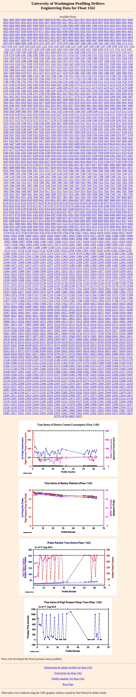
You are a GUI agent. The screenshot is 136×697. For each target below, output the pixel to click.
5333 (82, 135)
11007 (50, 241)
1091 (100, 43)
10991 (115, 238)
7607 (29, 191)
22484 (86, 383)
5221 (5, 126)
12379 (79, 253)
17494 (21, 300)
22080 (6, 377)
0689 (71, 34)
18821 (64, 318)
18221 (122, 306)
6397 (47, 158)
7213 (5, 179)
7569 (23, 188)
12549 (64, 268)
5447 (11, 144)
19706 (71, 333)
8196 (5, 209)
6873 (82, 164)
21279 (42, 360)
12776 (108, 286)
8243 (29, 212)
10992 (122, 238)
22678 (129, 386)
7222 (47, 179)
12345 (56, 250)
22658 (115, 386)
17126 (28, 294)
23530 (13, 407)
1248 (76, 52)
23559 (42, 407)
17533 (35, 300)
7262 (112, 179)
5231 (65, 126)
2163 (35, 84)
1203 (47, 52)
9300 (35, 226)
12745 (100, 283)
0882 (82, 40)
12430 (93, 259)
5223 (17, 126)
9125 (65, 223)
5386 (35, 138)
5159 (71, 117)
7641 (112, 191)
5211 (82, 123)
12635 (100, 274)
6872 (77, 164)
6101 (89, 147)
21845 (129, 368)
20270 (42, 345)
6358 (94, 155)
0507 (88, 28)
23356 (93, 401)
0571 (41, 31)
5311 (94, 132)
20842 (100, 354)
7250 (59, 179)
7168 (53, 176)
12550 (71, 268)
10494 (129, 235)
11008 (57, 241)
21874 (42, 371)
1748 (53, 75)
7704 (112, 194)
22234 (28, 380)
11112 (128, 247)
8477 (82, 218)
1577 (77, 67)
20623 (108, 351)
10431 (85, 232)
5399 (94, 138)
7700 (106, 194)
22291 (108, 380)
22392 (13, 383)
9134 (71, 223)
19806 (129, 333)
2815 (77, 93)
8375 (11, 215)
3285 (118, 96)
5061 (88, 105)
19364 (129, 327)
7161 (23, 176)
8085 (100, 200)
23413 (6, 404)
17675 (108, 300)
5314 (100, 132)
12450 (35, 262)
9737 (106, 229)
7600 (124, 188)
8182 (82, 206)
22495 (93, 383)
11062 (21, 244)
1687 (112, 73)
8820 (65, 221)
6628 (130, 158)
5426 (94, 141)
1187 (129, 49)
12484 (100, 265)
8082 (94, 200)
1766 (29, 78)
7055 (17, 170)
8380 (23, 215)
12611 (57, 271)
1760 (124, 75)
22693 (13, 389)
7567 (11, 188)
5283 (112, 129)
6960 (94, 167)
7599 (118, 188)
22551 (21, 386)
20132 (13, 342)
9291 (11, 226)
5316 (112, 132)
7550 (88, 185)
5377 (124, 135)
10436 (114, 232)
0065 (17, 25)
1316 (71, 55)
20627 (115, 351)
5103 (59, 111)
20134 (21, 342)
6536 (106, 158)
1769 (47, 78)
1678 (65, 73)
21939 (6, 374)
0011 (59, 19)
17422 (86, 297)
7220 (35, 179)
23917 (13, 413)
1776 (65, 78)
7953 (88, 197)
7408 (94, 182)
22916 (21, 395)
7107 (35, 173)
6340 (47, 155)
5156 (53, 117)
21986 (71, 374)
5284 (118, 129)
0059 (112, 22)
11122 (35, 250)
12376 (57, 253)
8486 (118, 218)
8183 (88, 206)
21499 (122, 363)
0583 (59, 31)
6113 (106, 147)
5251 (53, 129)
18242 (6, 309)
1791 (23, 81)
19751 (115, 333)
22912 (13, 395)
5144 (23, 117)
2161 (23, 84)
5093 (12, 111)
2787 (112, 90)
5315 (106, 132)
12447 (13, 262)
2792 (11, 93)
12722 (122, 280)
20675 (35, 354)
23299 (57, 401)
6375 (124, 155)
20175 (93, 342)
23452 (42, 404)
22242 (35, 380)
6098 (77, 147)
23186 (21, 401)
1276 (124, 52)
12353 (63, 250)
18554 (93, 312)
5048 (23, 105)
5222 (11, 126)
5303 (47, 132)
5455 (53, 144)
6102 (94, 147)
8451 (29, 218)
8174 (47, 206)
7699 (100, 194)
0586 (65, 31)
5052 (47, 105)
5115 (124, 111)
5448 (17, 144)
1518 (29, 64)
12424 (64, 259)
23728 (6, 410)
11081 (71, 244)
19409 (35, 330)
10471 (93, 235)
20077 (71, 339)
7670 (59, 194)
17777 (13, 303)
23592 (57, 407)
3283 (106, 96)
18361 (100, 309)
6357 (88, 155)
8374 (5, 215)
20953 (28, 357)
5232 (71, 126)
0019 (100, 19)
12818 (86, 289)
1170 (105, 49)
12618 (108, 271)
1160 (47, 49)
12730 (42, 283)
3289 (11, 99)
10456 (42, 235)
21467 (71, 363)
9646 (35, 229)
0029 (5, 22)
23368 (108, 401)
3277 (71, 96)
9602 (118, 226)
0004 (23, 19)
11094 (15, 247)
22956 (57, 395)
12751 (6, 286)
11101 (58, 247)
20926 (14, 357)
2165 (47, 84)
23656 (108, 407)
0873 (35, 40)
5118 (5, 114)
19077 (21, 324)
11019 (93, 241)
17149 (42, 294)
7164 (29, 176)
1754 (88, 75)
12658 (6, 280)
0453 (17, 28)
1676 (53, 73)
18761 (129, 315)
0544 (118, 28)
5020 (5, 102)
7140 (70, 173)
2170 (77, 84)
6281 (11, 152)
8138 (59, 203)
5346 (112, 135)
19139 (86, 324)
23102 (108, 398)
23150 (6, 401)
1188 (5, 52)
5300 (29, 132)
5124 (41, 114)
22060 (115, 374)
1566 (11, 67)
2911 (5, 96)
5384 (23, 138)
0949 (124, 40)
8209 (77, 209)
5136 (106, 114)
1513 (130, 61)
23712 (129, 407)
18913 (13, 321)
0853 (124, 37)
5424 (82, 141)
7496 (35, 185)
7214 (11, 179)
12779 (122, 286)
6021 (118, 144)
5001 (23, 99)
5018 (124, 99)
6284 (29, 152)
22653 (108, 386)
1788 (5, 81)
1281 (23, 55)
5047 (17, 105)
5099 (35, 111)
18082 (43, 306)
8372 (130, 212)
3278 (77, 96)
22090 (21, 377)
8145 (88, 203)
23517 (129, 404)
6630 (11, 161)
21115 (108, 357)
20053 (35, 339)
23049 (21, 398)
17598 (79, 300)
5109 (95, 111)
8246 (35, 212)
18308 (50, 309)
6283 (23, 152)
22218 (6, 380)
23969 (71, 413)
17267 (108, 294)
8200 (29, 209)
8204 (47, 209)
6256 (100, 149)
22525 (6, 386)
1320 (88, 55)
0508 (94, 28)
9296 (29, 226)
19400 (21, 330)
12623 (13, 274)
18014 (100, 303)
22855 (115, 392)
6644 (88, 161)
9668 (88, 229)
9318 (100, 226)
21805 (42, 368)
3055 (59, 96)
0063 (5, 25)
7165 (35, 176)
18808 (42, 318)
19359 (122, 327)
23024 (122, 395)
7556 (106, 185)
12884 (86, 292)
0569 (29, 31)
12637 (115, 274)
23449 (35, 404)
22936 (42, 395)
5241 (124, 126)
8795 (53, 221)
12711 (86, 280)
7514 (41, 185)
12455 (71, 262)
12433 (108, 259)
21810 (50, 368)
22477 (79, 383)
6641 (71, 161)
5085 (94, 108)
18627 (13, 315)
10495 (6, 238)
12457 (86, 262)
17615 (93, 300)
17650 (100, 300)
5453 (47, 144)
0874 (41, 40)
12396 (35, 256)
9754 (6, 232)
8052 (53, 200)
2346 (47, 90)
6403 (65, 158)
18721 (86, 315)
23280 (42, 401)
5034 (82, 102)
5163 (94, 117)
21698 (115, 366)
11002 (36, 241)
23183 (13, 401)
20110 (122, 339)
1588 (11, 70)
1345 (71, 58)
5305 (59, 132)
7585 (59, 188)
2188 (29, 87)
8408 (112, 215)
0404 (71, 25)
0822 (5, 37)
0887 (94, 40)
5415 (29, 141)
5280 (94, 129)
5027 (41, 102)
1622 (59, 70)
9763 (48, 232)
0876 (53, 40)
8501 (23, 221)
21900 (93, 371)
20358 (129, 345)
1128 (79, 46)
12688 (21, 280)
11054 (122, 241)
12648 (64, 277)
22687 (6, 389)
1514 (5, 64)
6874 (88, 164)
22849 (108, 392)
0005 (29, 19)
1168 (94, 49)
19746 (108, 333)
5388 (41, 138)
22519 (129, 383)
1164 (70, 49)
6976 (5, 170)
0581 (47, 31)
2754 (71, 90)
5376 (118, 135)
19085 (28, 324)
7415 (106, 182)
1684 (94, 73)
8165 (11, 206)
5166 (112, 117)
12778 (115, 286)
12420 (42, 259)
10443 (13, 235)
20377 (13, 348)
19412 (42, 330)
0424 (5, 28)
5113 (112, 111)
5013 (94, 99)
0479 (71, 28)
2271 (77, 87)
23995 (86, 413)
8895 (82, 221)
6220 (41, 149)
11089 (107, 244)
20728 (71, 354)
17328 (21, 297)
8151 (106, 203)
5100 (41, 111)
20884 (115, 354)
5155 (47, 117)
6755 (29, 164)
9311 (76, 226)
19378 (6, 330)
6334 (11, 155)
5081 (71, 108)
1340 (47, 58)
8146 (94, 203)
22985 (108, 395)
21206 (13, 360)
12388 (6, 256)
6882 (112, 164)
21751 (129, 366)
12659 (13, 280)
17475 (6, 300)
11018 (86, 241)
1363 (118, 58)
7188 (100, 176)
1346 (77, 58)
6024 (6, 147)
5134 (94, 114)
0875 (47, 40)
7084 (94, 170)
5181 (71, 120)
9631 (130, 226)
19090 (35, 324)
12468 (6, 265)
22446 (50, 383)
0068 (35, 25)
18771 (13, 318)
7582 (53, 188)
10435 (107, 232)
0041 (59, 22)
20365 (6, 348)
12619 (115, 271)
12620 (122, 271)
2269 (65, 87)
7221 (41, 179)
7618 (77, 191)
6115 (112, 147)
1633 (106, 70)
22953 (50, 395)
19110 (57, 324)
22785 (42, 392)
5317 (118, 132)
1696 (29, 75)
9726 (100, 229)
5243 (5, 129)
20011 (129, 336)
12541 (35, 268)
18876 (129, 318)
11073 (50, 244)
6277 (118, 149)
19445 (71, 330)
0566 (11, 31)
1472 (65, 61)
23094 (93, 398)
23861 (115, 410)
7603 (5, 191)
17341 (35, 297)
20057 (43, 339)
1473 (71, 61)
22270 (79, 380)
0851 (112, 37)
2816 (82, 93)
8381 (29, 215)
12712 (93, 280)
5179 (59, 120)
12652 (93, 277)
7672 (65, 194)
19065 (122, 321)
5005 (47, 99)
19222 (28, 327)
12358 (71, 250)
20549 (122, 348)
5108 (89, 111)
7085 (100, 170)
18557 (100, 312)
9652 (47, 229)
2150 (94, 81)
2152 (106, 81)
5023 (17, 102)
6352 (59, 155)
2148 (82, 81)
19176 (115, 324)
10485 (108, 235)
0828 (29, 37)
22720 (42, 389)
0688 (65, 34)
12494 (129, 265)
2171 (82, 84)
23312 (64, 401)
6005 (71, 144)
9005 (112, 221)
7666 (47, 194)
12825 (6, 292)
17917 (50, 303)
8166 (17, 206)
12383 (108, 253)
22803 (57, 392)
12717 (115, 280)
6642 (77, 161)
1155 (18, 49)
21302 (86, 360)
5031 (65, 102)
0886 (88, 40)
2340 (11, 90)
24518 (108, 413)
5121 (23, 114)
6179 (17, 149)
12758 (42, 286)
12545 (57, 268)
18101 (71, 306)
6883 (118, 164)
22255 (57, 380)
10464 (79, 235)
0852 (118, 37)
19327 (86, 327)
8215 (112, 209)
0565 (5, 31)
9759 (30, 232)
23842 (86, 410)
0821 (130, 34)
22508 (115, 383)
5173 (23, 120)
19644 (50, 333)
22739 (86, 389)
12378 (71, 253)
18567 (108, 312)
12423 (57, 259)
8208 (71, 209)
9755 (12, 232)
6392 (23, 158)
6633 (29, 161)
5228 (47, 126)
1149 (114, 46)
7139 (65, 173)
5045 (5, 105)
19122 (71, 324)
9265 (106, 223)
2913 (17, 96)
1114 (130, 43)
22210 (122, 377)
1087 (77, 43)
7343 (130, 179)
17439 (115, 297)
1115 (4, 46)
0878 (65, 40)
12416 (13, 259)
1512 (124, 61)
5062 (94, 105)
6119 (124, 147)
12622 (6, 274)
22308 (122, 380)
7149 (82, 173)
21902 (100, 371)
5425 (88, 141)
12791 (71, 289)
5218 (124, 123)
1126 (67, 46)
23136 (129, 398)
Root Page (68, 684)
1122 (44, 46)
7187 (94, 176)
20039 (6, 339)
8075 (83, 200)
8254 (59, 212)
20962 (35, 357)
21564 (50, 366)
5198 (35, 123)
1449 (35, 61)
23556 (35, 407)
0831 (47, 37)
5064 (106, 105)
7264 (124, 179)
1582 (106, 67)
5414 (23, 141)
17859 (21, 303)
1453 (59, 61)
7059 (23, 170)
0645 (17, 34)
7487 (29, 185)
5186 (94, 120)
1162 (59, 49)
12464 (129, 262)
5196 (23, 123)
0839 (88, 37)
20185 (100, 342)
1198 (17, 52)
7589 (77, 188)
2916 (35, 96)
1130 (91, 46)
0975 (11, 43)
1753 (82, 75)
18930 (28, 321)
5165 (106, 117)
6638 (53, 161)
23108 (115, 398)
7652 (11, 194)
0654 (59, 34)
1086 (71, 43)
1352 (112, 58)
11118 (21, 250)
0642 (130, 31)
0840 (94, 37)
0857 (17, 40)
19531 (100, 330)
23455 (50, 404)
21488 (100, 363)
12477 (50, 265)
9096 (47, 223)
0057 (100, 22)
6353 (65, 155)
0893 (112, 40)
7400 (77, 182)
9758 (24, 232)
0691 (82, 34)
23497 (108, 404)
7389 (59, 182)
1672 (35, 73)
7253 (77, 179)
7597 (106, 188)
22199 (108, 377)
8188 (106, 206)
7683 (82, 194)
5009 (71, 99)
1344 (65, 58)
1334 (11, 58)
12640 (6, 277)
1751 (71, 75)
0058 (106, 22)
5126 (53, 114)
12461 (115, 262)
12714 (100, 280)
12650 (79, 277)
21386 (6, 363)
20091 (86, 339)
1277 (130, 52)
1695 (23, 75)
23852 (100, 410)
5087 (106, 108)
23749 (28, 410)
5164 (100, 117)
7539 (59, 185)
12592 (122, 268)
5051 (41, 105)
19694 (64, 333)
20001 (115, 336)
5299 (23, 132)
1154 (12, 49)
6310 (112, 152)
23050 (28, 398)
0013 (71, 19)
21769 (13, 368)
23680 (115, 407)
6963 (100, 167)
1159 (41, 49)
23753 (35, 410)
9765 (59, 232)
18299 (35, 309)
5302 (41, 132)
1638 (130, 70)
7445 (5, 185)
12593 (129, 268)
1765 (23, 78)
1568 (23, 67)
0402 (65, 25)
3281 (94, 96)
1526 (77, 64)
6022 (124, 144)
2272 (82, 87)
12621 (129, 271)
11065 (36, 244)
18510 (79, 312)
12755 (28, 286)
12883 (79, 292)
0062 (130, 22)
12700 (42, 280)
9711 (94, 229)
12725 (13, 283)
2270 (71, 87)
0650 (41, 34)
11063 (29, 244)
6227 (77, 149)
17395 (71, 297)
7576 (41, 188)
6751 (5, 164)
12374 (50, 253)
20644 (13, 354)
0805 (106, 34)
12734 (57, 283)
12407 (86, 256)
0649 (35, 34)
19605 (13, 333)
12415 (6, 259)
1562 (118, 64)
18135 (93, 306)
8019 (17, 200)
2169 (71, 84)
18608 (6, 315)
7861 (65, 197)
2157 (5, 84)
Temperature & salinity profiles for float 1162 (68, 667)
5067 (124, 105)
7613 (59, 191)
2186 (17, 87)
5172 (17, 120)
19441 (57, 330)
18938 (35, 321)
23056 (42, 398)
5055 (59, 105)
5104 (65, 111)
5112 (106, 111)
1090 (94, 43)
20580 (35, 351)
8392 (71, 215)
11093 (8, 247)
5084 (88, 108)
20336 (100, 345)
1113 (124, 43)
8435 (130, 215)
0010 (53, 19)
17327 (13, 297)
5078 (53, 108)
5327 (47, 135)
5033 (77, 102)
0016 (88, 19)
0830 (41, 37)
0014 (77, 19)
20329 (86, 345)
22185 (93, 377)
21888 (71, 371)
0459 (53, 28)
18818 (50, 318)
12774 (93, 286)
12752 (13, 286)
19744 (100, 333)
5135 (100, 114)
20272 (50, 345)
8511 (35, 221)
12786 (42, 289)
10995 (7, 241)
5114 (118, 111)
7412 (100, 182)
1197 (11, 52)
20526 (71, 348)
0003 (17, 19)
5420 (59, 141)
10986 (79, 238)
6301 (59, 152)
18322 (71, 309)
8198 (17, 209)
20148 (64, 342)
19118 (64, 324)
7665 (41, 194)
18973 (42, 321)
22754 (122, 389)
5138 (118, 114)
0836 (77, 37)
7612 (53, 191)
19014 (64, 321)
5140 (130, 114)
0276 (59, 25)
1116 (9, 46)
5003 (35, 99)
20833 (93, 354)
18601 (129, 312)
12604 (6, 271)
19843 (13, 336)
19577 (115, 330)
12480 (71, 265)
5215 (106, 123)
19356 (115, 327)
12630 (64, 274)
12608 (35, 271)
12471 (13, 265)
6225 (65, 149)
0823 (11, 37)
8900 (106, 221)
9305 (65, 226)
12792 (79, 289)
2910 (130, 93)
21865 (28, 371)
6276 (112, 149)
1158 (36, 49)
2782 (82, 90)
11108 (107, 247)
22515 (122, 383)
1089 (89, 43)
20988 (57, 357)
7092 (130, 170)
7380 (41, 182)
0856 (11, 40)
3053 (47, 96)
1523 (59, 64)
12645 (42, 277)
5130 (70, 114)
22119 (42, 377)
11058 (14, 244)
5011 (82, 99)
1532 (82, 64)
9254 (77, 223)
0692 (88, 34)
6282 (17, 152)
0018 (94, 19)
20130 (6, 342)
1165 (76, 49)
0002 (11, 19)
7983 (112, 197)
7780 (124, 194)
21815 (64, 368)
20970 (43, 357)
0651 (47, 34)
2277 (112, 87)
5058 (77, 105)
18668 (50, 315)
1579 (88, 67)
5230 (59, 126)
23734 (13, 410)
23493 (100, 404)
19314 (71, 327)
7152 (100, 173)
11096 (22, 247)
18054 (6, 306)
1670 (23, 73)
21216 (21, 360)
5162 (88, 117)
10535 (28, 238)
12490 (122, 265)
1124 (56, 46)
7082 (82, 170)
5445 (130, 141)
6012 (94, 144)
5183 (82, 120)
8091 (118, 200)
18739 (108, 315)
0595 (100, 31)
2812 (59, 93)
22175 (86, 377)
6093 (47, 147)
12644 (35, 277)
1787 (130, 78)
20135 (28, 342)
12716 (108, 280)
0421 (118, 25)
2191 (47, 87)
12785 (35, 289)
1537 (106, 64)
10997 (21, 241)
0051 (65, 22)
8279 (77, 212)
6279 (130, 149)
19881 (50, 336)
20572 (13, 351)
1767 (35, 78)
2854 (124, 93)
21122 (115, 357)
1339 (41, 58)
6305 (82, 152)
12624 (21, 274)
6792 (47, 164)
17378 (50, 297)
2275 (100, 87)
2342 (23, 90)
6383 (11, 158)
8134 (53, 203)
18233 (129, 306)
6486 (94, 158)
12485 (108, 265)
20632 (129, 351)
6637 (47, 161)
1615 (23, 70)
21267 (35, 360)
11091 (121, 244)
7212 (130, 176)
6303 (71, 152)
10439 (129, 232)
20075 (64, 339)
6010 (82, 144)
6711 (94, 161)
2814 (71, 93)
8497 (5, 221)
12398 (42, 256)
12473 (28, 265)
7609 (35, 191)
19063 (115, 321)
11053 (114, 241)
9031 (11, 223)
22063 (122, 374)
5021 (11, 102)
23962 (64, 413)
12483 (93, 265)
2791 (5, 93)
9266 (112, 223)
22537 (13, 386)
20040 (14, 339)
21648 (64, 366)
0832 (53, 37)
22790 (50, 392)
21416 (21, 363)
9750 (124, 229)
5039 (112, 102)
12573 (108, 268)
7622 (94, 191)
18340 (86, 309)
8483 (106, 218)
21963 (35, 374)
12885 (93, 292)
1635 (118, 70)
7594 (88, 188)
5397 (82, 138)
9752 (130, 229)
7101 (17, 173)
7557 (112, 185)
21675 (100, 366)
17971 (71, 303)
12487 (115, 265)
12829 (35, 292)
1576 (71, 67)
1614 (17, 70)
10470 (86, 235)
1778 (77, 78)
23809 (79, 410)
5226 (35, 126)
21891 (86, 371)
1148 (108, 46)
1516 (17, 64)
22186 (100, 377)
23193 (28, 401)
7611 (47, 191)
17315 (6, 297)
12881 (64, 292)
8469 (59, 218)
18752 (115, 315)
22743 (100, 389)
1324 (112, 55)
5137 (112, 114)
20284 (64, 345)
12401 (57, 256)
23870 (129, 410)
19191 (129, 324)
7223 (53, 179)
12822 (115, 289)
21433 (35, 363)
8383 (41, 215)
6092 (41, 147)
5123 (35, 114)
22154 (64, 377)
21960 (28, 374)
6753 (17, 164)
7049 (11, 170)
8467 (53, 218)
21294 (71, 360)
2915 (29, 96)
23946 (50, 413)
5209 (71, 123)
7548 (82, 185)
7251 (65, 179)
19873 (28, 336)
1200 (29, 52)
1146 (96, 46)
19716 (79, 333)
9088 (17, 223)
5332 (77, 135)
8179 (71, 206)
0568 (23, 31)
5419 (53, 141)
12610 (50, 271)
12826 (13, 292)
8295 (94, 212)
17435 (108, 297)
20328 (79, 345)
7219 (29, 179)
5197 (29, 123)
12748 (115, 283)
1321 (94, 55)
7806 (11, 197)
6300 (53, 152)
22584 (64, 386)
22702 (21, 389)
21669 (86, 366)
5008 (65, 99)
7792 (5, 197)
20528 (86, 348)
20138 (50, 342)
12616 (93, 271)
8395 (88, 215)
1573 (53, 67)
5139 (124, 114)
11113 (7, 250)
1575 (65, 67)
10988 (93, 238)
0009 (47, 19)
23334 (71, 401)
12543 (50, 268)
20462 (35, 348)
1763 (11, 78)
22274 (86, 380)
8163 (130, 203)
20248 (28, 345)
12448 (21, 262)
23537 (21, 407)
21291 (64, 360)
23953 (57, 413)
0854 (130, 37)
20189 (108, 342)
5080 (65, 108)
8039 (35, 200)
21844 (122, 368)
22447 (57, 383)
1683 (88, 73)
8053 (59, 200)
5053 (53, 105)
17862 (28, 303)
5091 (130, 108)
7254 (82, 179)
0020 (106, 19)
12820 (100, 289)
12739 (71, 283)
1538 (112, 64)
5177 (47, 120)
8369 (124, 212)
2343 (29, 90)
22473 (64, 383)
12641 (13, 277)
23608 (86, 407)
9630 (124, 226)
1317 (77, 55)
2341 (17, 90)
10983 (57, 238)
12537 (21, 268)
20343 (108, 345)
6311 (118, 152)
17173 (64, 294)
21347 (107, 360)
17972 (79, 303)
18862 (115, 318)
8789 (47, 221)
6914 (29, 167)
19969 (71, 336)
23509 (115, 404)
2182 (11, 87)
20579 (28, 351)
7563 (130, 185)
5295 (11, 132)
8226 (11, 212)
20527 (79, 348)
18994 (50, 321)
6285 (35, 152)
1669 (17, 73)
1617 (35, 70)
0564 (130, 28)
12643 (28, 277)
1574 (59, 67)
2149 (88, 81)
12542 (42, 268)
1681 (77, 73)
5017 (118, 99)
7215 (17, 179)
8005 (124, 197)
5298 (17, 132)
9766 (65, 232)
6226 (71, 149)
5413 (17, 141)
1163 (65, 49)
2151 (100, 81)
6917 (47, 167)
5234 (82, 126)
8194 (130, 206)
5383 (17, 138)
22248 (50, 380)
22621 (86, 386)
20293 (71, 345)
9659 (65, 229)
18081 (35, 306)
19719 (86, 333)
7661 (29, 194)
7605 (17, 191)
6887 (5, 167)
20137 (42, 342)
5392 (65, 138)
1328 (130, 55)
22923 (28, 395)
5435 (118, 141)
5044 (130, 102)
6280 (5, 152)
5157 (59, 117)
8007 (130, 197)
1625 (77, 70)
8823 (71, 221)
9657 (59, 229)
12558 (93, 268)
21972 (42, 374)
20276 (57, 345)
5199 (41, 123)
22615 (79, 386)
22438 (35, 383)
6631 (17, 161)
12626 (35, 274)
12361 (85, 250)
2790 (130, 90)
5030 (59, 102)
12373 (42, 253)
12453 (57, 262)
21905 (108, 371)
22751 (115, 389)
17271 (115, 294)
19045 (93, 321)
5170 (5, 120)
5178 (53, 120)
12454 (64, 262)
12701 (50, 280)
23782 (50, 410)
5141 (5, 117)
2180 (130, 84)
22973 (93, 395)
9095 (41, 223)
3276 (65, 96)
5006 (53, 99)
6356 (82, 155)
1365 (130, 58)
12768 (64, 286)
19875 (35, 336)
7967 (100, 197)
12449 (28, 262)
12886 (100, 292)
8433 (124, 215)
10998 (29, 241)
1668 (11, 73)
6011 (88, 144)
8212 (94, 209)
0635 (112, 31)
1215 (65, 52)
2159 (17, 84)
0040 (53, 22)
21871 (35, 371)
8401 (100, 215)
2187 (23, 87)
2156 (130, 81)
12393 (21, 256)
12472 (21, 265)
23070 (64, 398)
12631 (71, 274)
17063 (6, 294)
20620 (100, 351)
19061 (108, 321)
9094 (35, 223)
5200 (47, 123)
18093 (50, 306)
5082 (77, 108)
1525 (71, 64)
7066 (29, 170)
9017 (124, 221)
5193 (5, 123)
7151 (94, 173)
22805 (64, 392)
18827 (79, 318)
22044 (100, 374)
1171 (111, 49)
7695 (88, 194)
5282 (106, 129)
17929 (57, 303)
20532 (93, 348)
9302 (47, 226)
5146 (35, 117)
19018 (79, 321)
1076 (47, 43)
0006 (35, 19)
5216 (112, 123)
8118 (5, 203)
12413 (129, 256)
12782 (13, 289)
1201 (35, 52)
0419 (106, 25)
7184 (77, 176)
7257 (88, 179)
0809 (118, 34)
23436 (28, 404)
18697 (71, 315)
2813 (65, 93)
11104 (79, 247)
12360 (78, 250)
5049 (29, 105)
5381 (11, 138)
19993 (100, 336)
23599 (79, 407)
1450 (41, 61)
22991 (115, 395)
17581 (71, 300)
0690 (77, 34)
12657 (129, 277)
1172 (117, 49)
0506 (82, 28)
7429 (130, 182)
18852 (100, 318)
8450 (23, 218)
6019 (106, 144)
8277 (71, 212)
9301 (41, 226)
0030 (11, 22)
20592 (50, 351)
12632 (79, 274)
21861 (21, 371)
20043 (21, 339)
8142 (71, 203)
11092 (128, 244)
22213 (129, 377)
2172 (88, 84)
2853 (118, 93)
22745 (108, 389)
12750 (129, 283)
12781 (6, 289)
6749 (124, 161)
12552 (86, 268)
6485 (88, 158)
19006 (57, 321)
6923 (82, 167)
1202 (41, 52)
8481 (94, 218)
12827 (21, 292)
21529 (28, 366)
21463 (64, 363)
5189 (112, 120)
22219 (13, 380)
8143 (77, 203)
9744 (112, 229)
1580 (94, 67)
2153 (112, 81)
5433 (106, 141)
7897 (71, 197)
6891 (23, 167)
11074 (57, 244)
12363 (99, 250)
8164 (5, 206)
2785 (100, 90)
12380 (86, 253)
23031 (129, 395)
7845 (41, 197)
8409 (118, 215)
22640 (93, 386)
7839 (35, 197)
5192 (130, 120)
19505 (86, 330)
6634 (35, 161)
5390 (53, 138)
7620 (88, 191)
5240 (118, 126)
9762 (42, 232)
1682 (82, 73)
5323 (23, 135)
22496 (100, 383)
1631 (94, 70)
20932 (21, 357)
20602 (64, 351)
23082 (86, 398)
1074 (35, 43)
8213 (100, 209)
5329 (59, 135)
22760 (13, 392)
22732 (79, 389)
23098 (100, 398)
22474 (71, 383)
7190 (112, 176)
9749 (118, 229)
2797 (35, 93)
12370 (21, 253)
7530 (53, 185)
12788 (57, 289)
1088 (83, 43)
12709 (79, 280)
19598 (129, 330)
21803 (35, 368)
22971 (79, 395)
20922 (6, 357)
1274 (112, 52)
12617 (100, 271)
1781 (94, 78)
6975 (130, 167)
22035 (93, 374)
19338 (93, 327)
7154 (112, 173)
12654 (108, 277)
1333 (5, 58)
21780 (21, 368)
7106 (29, 173)
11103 (72, 247)
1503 (88, 61)
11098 (36, 247)
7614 (65, 191)
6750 (130, 161)
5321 (11, 135)
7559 (124, 185)
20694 (42, 354)
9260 (94, 223)
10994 (129, 238)
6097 (71, 147)
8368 (118, 212)
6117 (118, 147)
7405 (88, 182)
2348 (59, 90)
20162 (79, 342)
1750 (65, 75)
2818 (94, 93)
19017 (71, 321)
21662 (71, 366)
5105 (71, 111)
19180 (122, 324)
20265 (35, 345)
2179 (124, 84)
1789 (11, 81)
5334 (88, 135)
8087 (106, 200)
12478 (57, 265)
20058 (50, 339)
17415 (79, 297)
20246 (21, 345)
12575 (115, 268)
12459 (100, 262)
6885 (130, 164)
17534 (42, 300)
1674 (47, 73)
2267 (53, 87)
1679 (71, 73)
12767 (57, 286)
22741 (93, 389)
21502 (6, 366)
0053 (77, 22)
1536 (100, 64)
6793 (53, 164)
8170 (29, 206)
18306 (42, 309)
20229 (6, 345)
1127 (73, 46)
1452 (53, 61)
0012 (65, 19)
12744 (93, 283)
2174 (100, 84)
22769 (21, 392)
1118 (21, 46)
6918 (53, 167)
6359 (100, 155)
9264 (100, 223)
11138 (49, 250)
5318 (124, 132)
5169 (130, 117)
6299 (47, 152)
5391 (59, 138)
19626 (35, 333)
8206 (59, 209)
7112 (41, 173)
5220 (130, 123)
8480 (88, 218)
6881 (106, 164)
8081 (89, 200)
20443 (28, 348)
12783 (21, 289)
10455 (35, 235)
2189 (35, 87)
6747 (112, 161)
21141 (122, 357)
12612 (64, 271)
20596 (57, 351)
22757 (6, 392)
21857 (13, 371)
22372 (6, 383)
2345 (41, 90)
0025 (118, 19)
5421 (65, 141)
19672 (57, 333)
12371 (28, 253)
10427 (78, 232)
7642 (118, 191)
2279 (124, 87)
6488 (100, 158)
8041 (41, 200)
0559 (124, 28)
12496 (6, 268)
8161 (118, 203)
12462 (122, 262)
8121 (11, 203)
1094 (118, 43)
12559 (100, 268)
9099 (53, 223)
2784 (94, 90)
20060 (57, 339)
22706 (28, 389)
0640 (118, 31)
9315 (94, 226)
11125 (42, 250)
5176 (41, 120)
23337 (79, 401)
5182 (77, 120)
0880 (71, 40)
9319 (106, 226)
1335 (17, 58)
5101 (47, 111)
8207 (65, 209)
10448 (21, 235)
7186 (88, 176)
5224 (23, 126)
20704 (57, 354)
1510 (112, 61)
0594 (94, 31)
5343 (100, 135)
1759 (118, 75)
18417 (28, 312)
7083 (88, 170)
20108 (108, 339)
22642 (100, 386)
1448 (29, 61)
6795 (65, 164)
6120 (130, 147)
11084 (86, 244)
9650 (41, 229)
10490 (122, 235)
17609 (86, 300)
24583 (122, 413)
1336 (23, 58)
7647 (124, 191)
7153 (106, 173)
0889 (106, 40)
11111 (121, 247)
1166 (82, 49)
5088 (112, 108)
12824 (129, 289)
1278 (5, 55)
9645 (29, 229)
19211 (13, 327)
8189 (112, 206)
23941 (28, 413)
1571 (41, 67)
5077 (47, 108)
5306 (65, 132)
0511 (112, 28)
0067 (29, 25)
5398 (88, 138)
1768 (41, 78)
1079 (65, 43)
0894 (118, 40)
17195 (79, 294)
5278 (82, 129)
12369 (13, 253)
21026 (79, 357)
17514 (28, 300)
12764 (50, 286)
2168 (65, 84)
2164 (41, 84)
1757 (106, 75)
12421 (50, 259)
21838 (108, 368)
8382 (35, 215)
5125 (47, 114)
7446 (11, 185)
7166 (41, 176)
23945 (42, 413)
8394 (82, 215)
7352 (17, 182)
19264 (35, 327)
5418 (47, 141)
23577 (50, 407)
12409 (100, 256)
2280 (130, 87)
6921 (71, 167)
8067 (77, 200)
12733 (50, 283)
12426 (71, 259)
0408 (94, 25)
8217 (124, 209)
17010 (129, 292)
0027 (124, 19)
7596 (100, 188)
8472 (65, 218)
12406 (79, 256)
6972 (124, 167)
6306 (88, 152)
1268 (82, 52)
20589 (42, 351)
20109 (115, 339)
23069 (57, 398)
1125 (61, 46)
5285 (124, 129)
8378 (17, 215)
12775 (100, 286)
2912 (11, 96)
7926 (82, 197)
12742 (86, 283)
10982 (50, 238)
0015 (82, 19)
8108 (124, 200)
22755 (129, 389)
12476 (42, 265)
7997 (118, 197)
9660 (71, 229)
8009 (6, 200)
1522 (53, 64)
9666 (82, 229)
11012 (64, 241)
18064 (14, 306)
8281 (82, 212)
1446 (23, 61)
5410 (130, 138)
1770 (53, 78)
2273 (88, 87)
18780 (21, 318)
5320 (5, 135)
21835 (100, 368)
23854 (108, 410)
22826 (79, 392)
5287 (130, 129)
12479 (64, 265)
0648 (29, 34)
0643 (5, 34)
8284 (88, 212)
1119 (27, 46)
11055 (129, 241)
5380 (5, 138)
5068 (130, 105)
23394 (122, 401)
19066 (129, 321)
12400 (50, 256)
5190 (118, 120)
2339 (5, 90)
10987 (86, 238)
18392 (13, 312)
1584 (118, 67)
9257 (88, 223)
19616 (28, 333)
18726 (93, 315)
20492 (50, 348)
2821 (112, 93)
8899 (100, 221)
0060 (118, 22)
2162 (29, 84)
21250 (28, 360)
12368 (6, 253)
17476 (13, 300)
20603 (71, 351)
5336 (94, 135)
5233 (77, 126)
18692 (64, 315)
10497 (13, 238)
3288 (5, 99)
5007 (59, 99)
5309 (82, 132)
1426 (17, 61)
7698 (94, 194)
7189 (106, 176)
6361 (112, 155)
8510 (29, 221)
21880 (57, 371)
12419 (35, 259)
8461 (41, 218)
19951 (64, 336)
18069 (28, 306)
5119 (11, 114)
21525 (21, 366)
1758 (112, 75)
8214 (106, 209)
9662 (77, 229)
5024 (23, 102)
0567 (17, 31)
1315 (65, 55)
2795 (23, 93)
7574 (35, 188)
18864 (122, 318)
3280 (88, 96)
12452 (50, 262)
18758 (122, 315)
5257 (77, 129)
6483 (77, 158)
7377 (29, 182)
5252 (59, 129)
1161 (53, 49)
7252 (71, 179)
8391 (65, 215)
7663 (35, 194)
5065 (112, 105)
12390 (13, 256)
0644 (11, 34)
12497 (13, 268)
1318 (82, 55)
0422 (124, 25)
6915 (35, 167)
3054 (53, 96)
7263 (118, 179)
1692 (5, 75)
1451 (47, 61)
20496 (57, 348)
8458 (35, 218)
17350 (42, 297)
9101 (59, 223)
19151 (100, 324)
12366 (121, 250)
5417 (41, 141)
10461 (64, 235)
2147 (77, 81)
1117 (15, 46)
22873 (129, 392)
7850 (53, 197)
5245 (17, 129)
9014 (118, 221)
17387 (64, 297)
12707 (64, 280)
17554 (64, 300)
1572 (47, 67)
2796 (29, 93)
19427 (50, 330)
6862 (71, 164)
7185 (82, 176)
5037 (100, 102)
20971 (50, 357)
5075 (35, 108)
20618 (86, 351)
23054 (35, 398)
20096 (93, 339)
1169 (100, 49)
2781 (77, 90)
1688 (118, 73)
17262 (93, 294)
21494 (115, 363)
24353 (100, 413)
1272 (100, 52)
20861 (108, 354)
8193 (124, 206)
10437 (121, 232)
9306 (71, 226)
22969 (71, 395)
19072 (14, 324)
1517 (23, 64)
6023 (130, 144)
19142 (93, 324)
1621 (53, 70)
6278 (124, 149)
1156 (24, 49)
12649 (71, 277)
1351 (106, 58)
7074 (47, 170)
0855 (5, 40)
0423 (130, 25)
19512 (93, 330)
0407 (88, 25)
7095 (6, 173)
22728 (71, 389)
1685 (100, 73)
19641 (42, 333)
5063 (100, 105)
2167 (59, 84)
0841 (100, 37)
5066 (118, 105)
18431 (35, 312)
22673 (122, 386)
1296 (41, 55)
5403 (118, 138)
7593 (82, 188)
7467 (23, 185)
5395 (71, 138)
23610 (93, 407)
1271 (94, 52)
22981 (100, 395)
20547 (115, 348)
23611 (100, 407)
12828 (28, 292)
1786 (124, 78)
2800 (53, 93)
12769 (71, 286)
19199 (6, 327)
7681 (77, 194)
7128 (53, 173)
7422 (112, 182)
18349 (93, 309)
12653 (100, 277)
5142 (11, 117)
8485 (112, 218)
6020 (112, 144)
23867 (122, 410)
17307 (122, 294)
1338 (35, 58)
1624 (71, 70)
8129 (41, 203)
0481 (77, 28)
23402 (129, 401)
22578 (57, 386)
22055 (108, 374)
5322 (17, 135)
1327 (124, 55)
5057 (71, 105)
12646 (50, 277)
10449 (28, 235)
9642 (23, 229)
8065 (65, 200)
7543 (65, 185)
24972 (79, 416)
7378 (35, 182)
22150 (57, 377)
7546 (71, 185)
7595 (94, 188)
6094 (53, 147)
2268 (59, 87)
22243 (42, 380)
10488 (115, 235)
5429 (100, 141)
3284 (112, 96)
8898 (94, 221)
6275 (106, 149)
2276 (106, 87)
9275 (124, 223)
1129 (85, 46)
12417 (21, 259)
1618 (41, 70)
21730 (122, 366)
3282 (100, 96)
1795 (35, 81)
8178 (65, 206)
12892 (122, 292)
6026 (17, 147)
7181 (59, 176)
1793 (29, 81)
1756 (100, 75)
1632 (100, 70)
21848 (6, 371)
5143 (17, 117)
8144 (82, 203)
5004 (41, 99)
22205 (115, 377)
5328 (53, 135)
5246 (23, 129)
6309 (106, 152)
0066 (23, 25)
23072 (71, 398)
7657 (17, 194)
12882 (71, 292)
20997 (72, 357)
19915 (57, 336)
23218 (35, 401)
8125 (23, 203)
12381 (93, 253)
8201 (35, 209)
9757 (18, 232)
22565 (50, 386)
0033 (29, 22)
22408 (21, 383)
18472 (64, 312)
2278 (118, 87)
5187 (100, 120)
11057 (7, 244)
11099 (44, 247)
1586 (130, 67)
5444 (124, 141)
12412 (122, 256)
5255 (71, 129)
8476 (77, 218)
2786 (106, 90)
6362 (118, 155)
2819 (100, 93)
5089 (118, 108)
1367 (11, 61)
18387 (6, 312)
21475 (79, 363)
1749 (59, 75)
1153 (6, 49)
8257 (65, 212)
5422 (71, 141)
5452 (41, 144)
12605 (13, 271)
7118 (47, 173)
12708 (71, 280)
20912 (122, 354)
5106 (77, 111)
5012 (88, 99)
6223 (53, 149)
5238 (106, 126)
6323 (124, 152)
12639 (129, 274)
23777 (42, 410)
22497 (108, 383)
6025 (11, 147)
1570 (35, 67)
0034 (35, 22)
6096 (65, 147)
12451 (42, 262)
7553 (100, 185)
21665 (79, 366)
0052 (71, 22)
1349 (94, 58)
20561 (129, 348)
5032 (71, 102)
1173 (123, 49)
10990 (108, 238)
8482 (100, 218)
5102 (53, 111)
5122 (29, 114)
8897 (88, 221)
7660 (23, 194)
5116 (130, 111)
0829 (35, 37)
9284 (130, 223)
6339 (41, 155)
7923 (77, 197)
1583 (112, 67)
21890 (79, 371)
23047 (13, 398)
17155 (50, 294)
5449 (23, 144)
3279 (82, 96)
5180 (65, 120)
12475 (35, 265)
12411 (115, 256)
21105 (101, 357)
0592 (82, 31)
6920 (65, 167)
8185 (100, 206)
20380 (21, 348)
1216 (70, 52)
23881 (6, 413)
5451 (35, 144)
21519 (13, 366)
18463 (57, 312)
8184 (94, 206)
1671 (29, 73)
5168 (124, 117)
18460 (50, 312)
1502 (82, 61)
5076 (41, 108)
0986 (23, 43)
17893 (35, 303)
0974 (6, 43)
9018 (130, 221)
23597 (71, 407)
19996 (108, 336)
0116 (47, 25)
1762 (5, 78)
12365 (114, 250)
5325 (35, 135)
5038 (106, 102)
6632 (23, 161)
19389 (13, 330)
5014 (100, 99)
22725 (64, 389)
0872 (29, 40)
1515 (11, 64)
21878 (50, 371)
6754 (23, 164)
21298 (79, 360)
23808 (71, 410)
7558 (118, 185)
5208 (65, 123)
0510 (106, 28)
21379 (129, 360)
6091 (35, 147)
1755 (94, 75)
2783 (88, 90)
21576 (57, 366)
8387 (53, 215)
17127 (35, 294)
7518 (47, 185)
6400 (53, 158)
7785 (130, 194)
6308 (100, 152)
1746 (41, 75)
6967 (106, 167)
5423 (77, 141)
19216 (21, 327)
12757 (35, 286)
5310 (88, 132)
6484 (82, 158)
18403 (21, 312)
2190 (41, 87)
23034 (6, 398)
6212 (23, 149)
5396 (77, 138)
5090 (124, 108)
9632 (5, 229)
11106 (93, 247)
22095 (28, 377)
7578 (47, 188)
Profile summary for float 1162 (68, 678)
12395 (28, 256)
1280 (17, 55)
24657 (129, 413)
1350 (100, 58)
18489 (71, 312)
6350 (53, 155)
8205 (53, 209)
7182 (65, 176)
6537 (112, 158)
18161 (100, 306)
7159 (11, 176)
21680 (108, 366)
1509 (106, 61)
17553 (57, 300)
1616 (29, 70)
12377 (64, 253)
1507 (100, 61)
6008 (77, 144)
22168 (79, 377)
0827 (23, 37)
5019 (130, 99)
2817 (88, 93)
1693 (11, 75)
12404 (71, 256)
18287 (21, 309)
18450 (42, 312)
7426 (124, 182)
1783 (106, 78)
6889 (17, 167)
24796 (64, 416)
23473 (64, 404)
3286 (124, 96)
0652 (53, 34)
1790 (17, 81)
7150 (88, 173)
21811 (57, 368)
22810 (71, 392)
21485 (93, 363)
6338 (35, 155)
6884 (124, 164)
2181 (5, 87)
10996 (14, 241)
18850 (93, 318)
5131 (76, 114)
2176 (112, 84)
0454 (23, 28)
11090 (114, 244)
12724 (6, 283)
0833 (59, 37)
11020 (100, 241)
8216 (118, 209)
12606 (21, 271)
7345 (5, 182)
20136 (35, 342)
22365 (129, 380)
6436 (71, 158)
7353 (23, 182)
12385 (122, 253)
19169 (107, 324)
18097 (57, 306)
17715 (122, 300)
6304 (77, 152)
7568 (17, 188)
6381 (130, 155)
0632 (106, 31)
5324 (29, 135)
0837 (82, 37)
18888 (6, 321)
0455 (29, 28)
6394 (35, 158)
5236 (94, 126)
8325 (106, 212)
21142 (129, 357)
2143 (53, 81)
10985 (71, 238)
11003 (43, 241)
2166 (53, 84)
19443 (64, 330)
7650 (5, 194)
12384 (115, 253)
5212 (88, 123)
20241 (13, 345)
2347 (53, 90)
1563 (124, 64)
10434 (100, 232)
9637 (17, 229)
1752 (77, 75)
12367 (128, 250)
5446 (5, 144)
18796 (35, 318)
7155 (118, 173)
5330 (65, 135)
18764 (6, 318)
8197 (11, 209)
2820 (106, 93)
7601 (130, 188)
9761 (36, 232)
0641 (124, 31)
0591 (77, 31)
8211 (88, 209)
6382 (5, 158)
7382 (47, 182)
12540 (28, 268)
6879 (100, 164)
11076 (64, 244)
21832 (93, 368)
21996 (79, 374)
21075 (93, 357)
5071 (11, 108)
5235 (88, 126)
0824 (17, 37)
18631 (21, 315)
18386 (129, 309)
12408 (93, 256)
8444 (11, 218)
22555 (35, 386)
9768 (71, 232)
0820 (124, 34)
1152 (131, 46)
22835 (93, 392)
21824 (79, 368)
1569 (29, 67)
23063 (50, 398)
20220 (122, 342)
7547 (77, 185)
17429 (100, 297)
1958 (41, 81)
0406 (82, 25)
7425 (118, 182)
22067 (129, 374)
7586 (65, 188)
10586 (35, 238)
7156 (124, 173)
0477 (59, 28)
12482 (86, 265)
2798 (41, 93)
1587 (5, 70)
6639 (59, 161)
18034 (122, 303)
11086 (100, 244)
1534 (88, 64)
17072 (13, 294)
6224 (59, 149)
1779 (82, 78)
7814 (17, 197)
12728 (28, 283)
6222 (47, 149)
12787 (50, 289)
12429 (86, 259)
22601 (71, 386)
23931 (21, 413)
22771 (28, 392)
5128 (65, 114)
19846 (21, 336)
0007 (41, 19)
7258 (94, 179)
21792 (28, 368)
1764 (17, 78)
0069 (41, 25)
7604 (11, 191)
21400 (13, 363)
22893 (6, 395)
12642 (21, 277)
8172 (35, 206)
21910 (115, 371)
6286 (41, 152)
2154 (118, 81)
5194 (11, 123)
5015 (106, 99)
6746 (106, 161)
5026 (35, 102)
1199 (23, 52)
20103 (100, 339)
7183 (71, 176)
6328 (130, 152)
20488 (42, 348)
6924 (88, 167)
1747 (47, 75)
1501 (77, 61)
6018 (100, 144)
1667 (5, 73)
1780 (88, 78)
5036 (94, 102)
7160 (17, 176)
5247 (29, 129)
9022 (5, 223)
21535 (35, 366)
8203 (41, 209)
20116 (129, 339)
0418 (100, 25)
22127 (50, 377)
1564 (130, 64)
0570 (35, 31)
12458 (93, 262)
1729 (35, 75)
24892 (71, 416)
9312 (82, 226)
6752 (11, 164)
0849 (106, 37)
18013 (93, 303)
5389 (47, 138)
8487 (124, 218)
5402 (112, 138)
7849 (47, 197)
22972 (86, 395)
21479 (86, 363)
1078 (59, 43)
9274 (118, 223)
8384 (47, 215)
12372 (35, 253)
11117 (14, 250)
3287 (130, 96)
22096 (35, 377)
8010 (11, 200)
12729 (35, 283)
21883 (64, 371)
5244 (11, 129)
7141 (76, 173)
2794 (17, 93)
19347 (108, 327)
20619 (93, 351)
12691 (28, 280)
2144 (59, 81)
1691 (130, 73)
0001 (5, 19)
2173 (94, 84)
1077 (53, 43)
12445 (129, 259)
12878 (42, 292)
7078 (59, 170)
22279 (100, 380)
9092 (29, 223)
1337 (29, 58)
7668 (53, 194)
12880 (57, 292)
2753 (65, 90)
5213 (94, 123)
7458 (17, 185)
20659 (21, 354)
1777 (71, 78)
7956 (94, 197)
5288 (5, 132)
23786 (57, 410)
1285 (35, 55)
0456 (35, 28)
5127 (59, 114)
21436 (42, 363)
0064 (11, 25)
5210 (77, 123)
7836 (29, 197)
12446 (6, 262)
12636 (108, 274)
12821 (108, 289)
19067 (6, 324)
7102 (23, 173)
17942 (64, 303)
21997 (86, 374)
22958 (64, 395)
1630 (88, 70)
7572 (29, 188)
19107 (50, 324)
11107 (100, 247)
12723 (129, 280)
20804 (79, 354)
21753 (6, 368)
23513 (122, 404)
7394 (65, 182)
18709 (79, 315)
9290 (5, 226)
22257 (64, 380)
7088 (112, 170)
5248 (35, 129)
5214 (100, 123)
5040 (118, 102)
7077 (53, 170)
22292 (115, 380)
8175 (53, 206)
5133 (88, 114)
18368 (108, 309)
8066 (71, 200)
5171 (11, 120)
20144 (57, 342)
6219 (35, 149)
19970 (79, 336)
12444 (122, 259)
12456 (79, 262)
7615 (71, 191)
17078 (21, 294)
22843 (100, 392)
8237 (23, 212)
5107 (83, 111)
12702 (57, 280)
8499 (17, 221)
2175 (106, 84)
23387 (115, 401)
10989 (100, 238)
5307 (71, 132)
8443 (5, 218)
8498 (11, 221)
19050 (100, 321)
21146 (6, 360)
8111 (130, 200)
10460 (57, 235)
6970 (118, 167)
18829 (86, 318)
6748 (118, 161)
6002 (65, 144)
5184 (88, 120)
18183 (115, 306)
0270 (53, 25)
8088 (112, 200)
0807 (112, 34)
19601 (6, 333)
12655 (115, 277)
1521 (47, 64)
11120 (28, 250)
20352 (115, 345)
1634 (112, 70)
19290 (50, 327)
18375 (122, 309)
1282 (29, 55)
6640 (65, 161)
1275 (118, 52)
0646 (23, 34)
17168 (57, 294)
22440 (42, 383)
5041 (124, 102)
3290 (17, 99)
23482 (79, 404)
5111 (100, 111)
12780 (129, 286)
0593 (88, 31)
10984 (64, 238)
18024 (108, 303)
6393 (29, 158)
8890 (77, 221)
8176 (59, 206)
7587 (71, 188)
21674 (93, 366)
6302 (65, 152)
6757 (41, 164)
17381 (57, 297)
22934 (35, 395)
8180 (77, 206)
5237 (100, 126)
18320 (57, 309)
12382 (100, 253)
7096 (11, 173)
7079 (65, 170)
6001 (59, 144)
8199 (23, 209)
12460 (108, 262)
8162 (124, 203)
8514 (41, 221)
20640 (6, 354)
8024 (23, 200)
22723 (50, 389)
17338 (28, 297)
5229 (53, 126)
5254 (65, 129)
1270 (88, 52)
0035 (41, 22)
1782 (100, 78)
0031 (17, 22)
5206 (53, 123)
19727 (93, 333)
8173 (41, 206)
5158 (65, 117)
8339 (112, 212)
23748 (21, 410)
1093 (112, 43)
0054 (82, 22)
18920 (21, 321)
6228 (82, 149)
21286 (57, 360)
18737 (100, 315)
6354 (71, 155)
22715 (35, 389)
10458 (50, 235)
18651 (35, 315)
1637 (124, 70)
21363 (115, 360)
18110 (79, 306)
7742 (118, 194)
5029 (53, 102)
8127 (35, 203)
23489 (93, 404)
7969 (106, 197)
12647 (57, 277)
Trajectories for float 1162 (68, 673)
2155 (124, 81)
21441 (50, 363)
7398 (71, 182)
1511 (118, 61)
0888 (100, 40)
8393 (77, 215)
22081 (13, 377)
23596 (64, 407)
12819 (93, 289)
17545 (50, 300)
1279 (11, 55)
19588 (122, 330)
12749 (122, 283)
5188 (106, 120)
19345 (100, 327)
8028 (29, 200)
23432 (21, 404)
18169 (107, 306)
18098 (64, 306)
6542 (118, 158)
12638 (122, 274)
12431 (100, 259)
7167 (47, 176)
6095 (59, 147)
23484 (86, 404)
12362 (92, 250)
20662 (28, 354)
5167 (118, 117)
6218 (29, 149)
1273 (106, 52)
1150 (120, 46)
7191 (118, 176)
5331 (71, 135)
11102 (65, 247)
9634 (11, 229)
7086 (106, 170)
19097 (43, 324)
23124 (122, 398)
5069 (5, 108)
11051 (107, 241)
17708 (115, 300)
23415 (13, 404)
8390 (59, 215)
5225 (29, 126)
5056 (65, 105)
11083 (78, 244)
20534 (100, 348)
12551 (79, 268)
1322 (100, 55)
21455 (57, 363)
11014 (71, 241)
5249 (41, 129)
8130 (47, 203)
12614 (79, 271)
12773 (86, 286)
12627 (42, 274)
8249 (41, 212)
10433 (92, 232)
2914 (23, 96)
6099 (83, 147)
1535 (94, 64)
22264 (71, 380)
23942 (35, 413)
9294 (23, 226)
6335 (17, 155)
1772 (59, 78)
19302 (64, 327)
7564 (5, 188)
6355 (77, 155)
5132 (82, 114)
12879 (50, 292)
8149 (100, 203)
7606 (23, 191)
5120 (17, 114)
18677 (57, 315)
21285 (50, 360)
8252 (47, 212)
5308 (77, 132)
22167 (71, 377)
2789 (124, 90)
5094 (18, 111)
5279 (88, 129)
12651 (86, 277)
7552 (94, 185)
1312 (47, 55)
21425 (28, 363)
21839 (115, 368)
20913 (129, 354)
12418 (28, 259)
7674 (71, 194)
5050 (35, 105)
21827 (86, 368)
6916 (41, 167)
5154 (41, 117)
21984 (64, 374)
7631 (100, 191)
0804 (100, 34)
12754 (21, 286)
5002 (29, 99)
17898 (42, 303)
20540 (108, 348)
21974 (50, 374)
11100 (51, 247)
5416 (35, 141)
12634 (93, 274)
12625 (28, 274)
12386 (129, 253)
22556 (42, 386)
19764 (122, 333)
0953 (130, 40)
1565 (5, 67)
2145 (65, 81)
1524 (65, 64)
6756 (35, 164)
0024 (112, 19)
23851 (93, 410)
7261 (106, 179)
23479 (71, 404)
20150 (71, 342)
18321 (64, 309)
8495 (130, 218)
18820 (57, 318)
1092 (106, 43)
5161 (82, 117)
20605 (79, 351)
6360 (106, 155)
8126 (29, 203)
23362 (100, 401)
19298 (57, 327)
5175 (35, 120)
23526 (6, 407)
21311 (93, 360)
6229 (88, 149)
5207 (59, 123)
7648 (130, 191)
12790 (64, 289)
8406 (106, 215)
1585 (124, 67)
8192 (118, 206)
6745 (100, 161)
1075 (41, 43)
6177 (11, 149)
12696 (35, 280)
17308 (129, 294)
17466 (129, 297)
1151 (126, 46)
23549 (28, 407)
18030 (115, 303)
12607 (28, 271)
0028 (130, 19)
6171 (5, 149)
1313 (53, 55)
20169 (86, 342)
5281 (100, 129)
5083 (82, 108)
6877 (94, 164)
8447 (17, 218)
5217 (118, 123)
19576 (108, 330)
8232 (17, 212)
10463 (71, 235)
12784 (28, 289)
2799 (47, 93)
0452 (11, 28)
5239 (112, 126)
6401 (59, 158)
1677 (59, 73)
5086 (100, 108)
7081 (77, 170)
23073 (79, 398)
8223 (5, 212)
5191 (124, 120)
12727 (21, 283)
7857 (59, 197)
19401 (28, 330)
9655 (53, 229)
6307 (94, 152)
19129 (78, 324)
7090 (124, 170)
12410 (108, 256)
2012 (47, 81)
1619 (47, 70)
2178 (118, 84)
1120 (32, 46)
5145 (29, 117)
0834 (65, 37)
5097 (29, 111)
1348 (88, 58)
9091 (23, 223)
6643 (82, 161)
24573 (115, 413)
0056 (94, 22)
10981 (42, 238)
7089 (118, 170)
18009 (86, 303)
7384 (53, 182)
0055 (88, 22)
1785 (118, 78)
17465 (122, 297)
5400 (100, 138)
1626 (82, 70)
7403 (82, 182)
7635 (106, 191)
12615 (86, 271)
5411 (5, 141)
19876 (42, 336)
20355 (122, 345)
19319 (79, 327)
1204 (53, 52)
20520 (64, 348)
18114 (86, 306)
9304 (59, 226)
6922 (77, 167)
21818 (71, 368)
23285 (50, 401)
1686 (106, 73)
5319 (130, 132)
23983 (79, 413)
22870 (122, 392)
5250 (47, 129)
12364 (107, 250)
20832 (86, 354)
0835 (71, 37)
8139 (65, 203)
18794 (28, 318)
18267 (13, 309)
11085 (93, 244)
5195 (17, 123)
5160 (77, 117)
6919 (59, 167)
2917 (41, 96)
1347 (82, 58)
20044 (28, 339)
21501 (129, 363)
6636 (41, 161)
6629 (5, 161)
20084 (79, 339)
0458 (47, 28)
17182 (71, 294)
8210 (82, 209)
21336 (100, 360)
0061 (124, 22)
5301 (35, 132)
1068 (29, 43)
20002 (122, 336)
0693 (94, 34)
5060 (82, 105)
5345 (106, 135)
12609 (42, 271)
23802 (64, 410)
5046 (11, 105)
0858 (23, 40)
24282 (93, 413)
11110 (114, 247)
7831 (23, 197)
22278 (93, 380)
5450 (29, 144)
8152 (112, 203)
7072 (41, 170)
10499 (21, 238)
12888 (108, 292)
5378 (130, 135)
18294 (28, 309)
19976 (86, 336)
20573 (21, 351)
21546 (42, 366)
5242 (130, 126)
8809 (59, 221)
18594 (122, 312)
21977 (57, 374)
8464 (47, 218)
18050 (129, 303)
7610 (41, 191)
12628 (50, 274)
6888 (11, 167)
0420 (112, 25)
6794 (59, 164)
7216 (23, 179)
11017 (79, 241)
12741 (79, 283)
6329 (5, 155)
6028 (29, 147)
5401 (106, 138)
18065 (21, 306)
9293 (17, 226)
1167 (88, 49)
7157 (130, 173)
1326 (118, 55)
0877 (59, 40)
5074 (29, 108)
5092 (6, 111)
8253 (53, 212)
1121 (38, 46)
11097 (29, 247)
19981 (93, 336)
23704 (122, 407)
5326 (41, 135)
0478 (65, 28)
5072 (17, 108)
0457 (41, 28)
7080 (71, 170)
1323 (106, 55)
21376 (122, 360)
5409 (124, 138)
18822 (71, 318)
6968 (112, 167)
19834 (6, 336)
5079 (59, 108)
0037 (47, 22)
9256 (82, 223)
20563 (6, 351)
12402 (64, 256)
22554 (28, 386)
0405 (77, 25)
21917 (122, 371)
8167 (23, 206)
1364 (124, 58)
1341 (53, 58)
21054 (86, 357)
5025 (29, 102)
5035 (88, 102)
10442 (6, 235)
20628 (122, 351)
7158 (5, 176)
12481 (79, 265)
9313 (88, 226)
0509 (100, 28)
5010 (77, 99)
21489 (108, 363)
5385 (29, 138)
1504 (94, 61)
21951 (21, 374)
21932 (129, 371)
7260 (100, 179)
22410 (28, 383)
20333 (93, 345)
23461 (57, 404)
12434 (115, 259)
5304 (53, 132)
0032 (23, 22)
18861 (108, 318)
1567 (17, 67)
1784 (112, 78)
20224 (129, 342)
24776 (57, 416)
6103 (100, 147)
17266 (100, 294)
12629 (57, 274)
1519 (35, 64)
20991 (64, 357)
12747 (108, 283)
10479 (100, 235)
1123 (50, 46)
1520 (41, 64)
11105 (86, 247)
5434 (112, 141)
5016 (112, 99)
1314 (59, 55)
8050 (47, 200)
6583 (124, 158)
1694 (17, 75)
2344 (35, 90)
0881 (77, 40)
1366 (5, 61)
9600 (112, 226)
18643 (28, 315)
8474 (71, 218)
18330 (79, 309)
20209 (115, 342)
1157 (30, 49)
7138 (59, 173)
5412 (11, 141)
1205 (59, 52)
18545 (86, 312)
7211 (124, 176)
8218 (130, 209)
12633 (86, 274)
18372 (115, 309)
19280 (42, 327)
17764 (6, 303)
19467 (79, 330)
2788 (118, 90)
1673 (41, 73)
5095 (24, 111)
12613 (71, 271)
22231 (21, 380)
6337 (29, 155)
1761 (130, 75)
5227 (41, 126)
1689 (124, 73)
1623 (65, 70)
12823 (122, 289)
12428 (79, 259)
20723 (64, 354)
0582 (53, 31)
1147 (102, 46)
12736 (64, 283)
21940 (13, 374)
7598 (112, 188)
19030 (86, 321)
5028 (47, 102)
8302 (100, 212)
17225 (86, 294)
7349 (11, 182)
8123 (17, 203)
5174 (29, 120)
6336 (23, 155)
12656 (122, 277)
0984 (17, 43)
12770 (79, 286)
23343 (86, 401)
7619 (82, 191)
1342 (59, 58)
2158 (11, 84)
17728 (129, 300)
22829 (86, 392)
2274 (94, 87)
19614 (21, 333)
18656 (42, 315)
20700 (50, 354)
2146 (71, 81)
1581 (100, 67)
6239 (94, 149)
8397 (94, 215)
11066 (43, 244)
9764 (53, 232)
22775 (35, 392)
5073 (23, 108)
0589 (71, 31)
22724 (57, 389)
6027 (23, 147)
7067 (35, 170)
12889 (115, 292)
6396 (41, 158)
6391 (17, 158)
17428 (93, 297)
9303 (53, 226)
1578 (82, 67)
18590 (115, 312)
